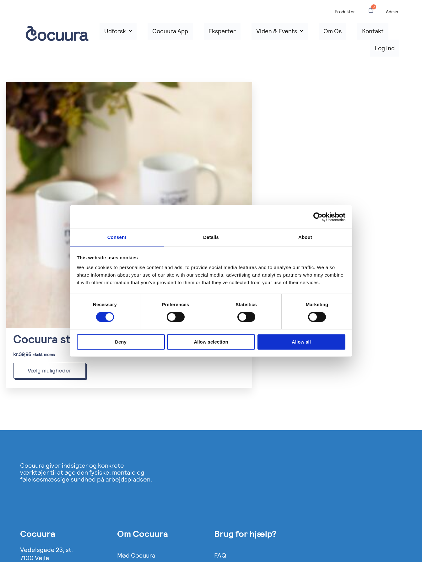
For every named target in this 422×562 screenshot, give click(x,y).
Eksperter (241, 33)
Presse (127, 503)
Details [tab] (211, 237)
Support (226, 503)
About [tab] (305, 237)
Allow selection (211, 342)
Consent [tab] (117, 237)
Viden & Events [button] (287, 33)
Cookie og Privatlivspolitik (154, 513)
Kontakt (359, 33)
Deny (121, 342)
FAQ (220, 493)
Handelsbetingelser (242, 513)
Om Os (329, 33)
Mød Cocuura (136, 493)
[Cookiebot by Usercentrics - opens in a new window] (317, 216)
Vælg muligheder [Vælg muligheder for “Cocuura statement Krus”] (49, 308)
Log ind (389, 33)
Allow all (301, 342)
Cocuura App (201, 33)
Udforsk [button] (159, 33)
